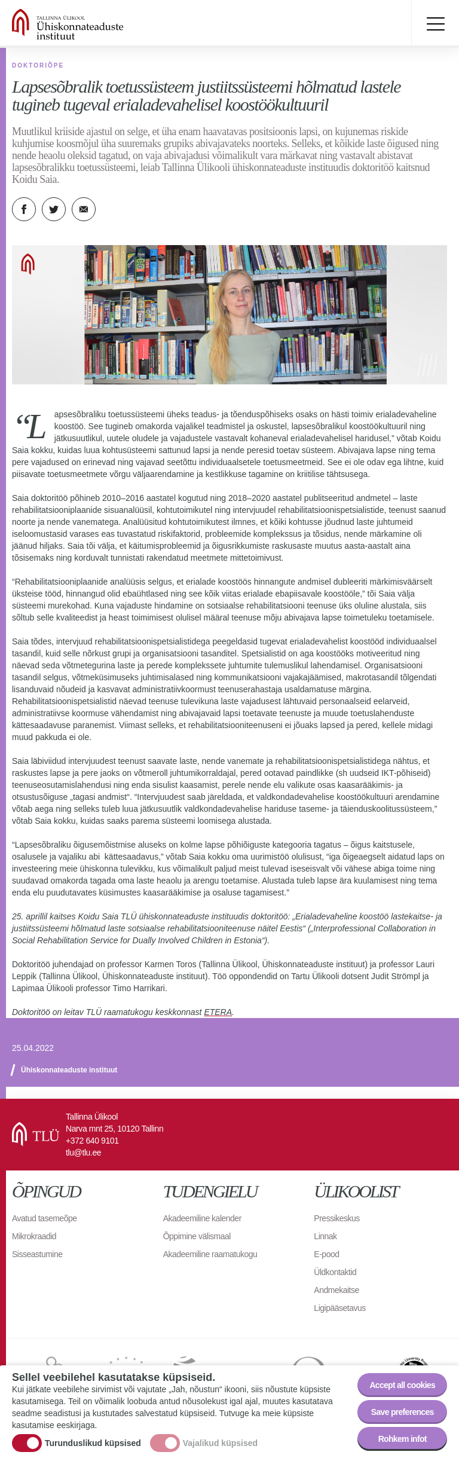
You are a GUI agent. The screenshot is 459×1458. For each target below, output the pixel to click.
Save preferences (402, 1412)
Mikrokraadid (34, 1236)
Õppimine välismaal (197, 1236)
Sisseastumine (37, 1254)
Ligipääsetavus (339, 1308)
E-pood (326, 1254)
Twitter (54, 209)
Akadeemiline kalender (202, 1218)
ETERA (218, 1012)
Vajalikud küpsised (220, 1443)
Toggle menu (435, 24)
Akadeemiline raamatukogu (210, 1254)
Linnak (325, 1236)
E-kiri (84, 209)
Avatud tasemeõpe (44, 1218)
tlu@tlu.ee (83, 1152)
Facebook (24, 209)
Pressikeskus (336, 1218)
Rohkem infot (402, 1439)
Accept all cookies (402, 1385)
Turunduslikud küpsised (93, 1443)
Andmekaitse (336, 1290)
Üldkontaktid (335, 1272)
